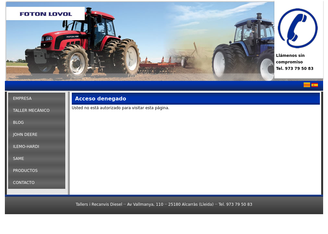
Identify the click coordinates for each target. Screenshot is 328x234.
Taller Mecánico (31, 110)
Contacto (23, 182)
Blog (18, 122)
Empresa (22, 98)
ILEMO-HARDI (26, 146)
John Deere (25, 134)
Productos (25, 170)
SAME (18, 158)
